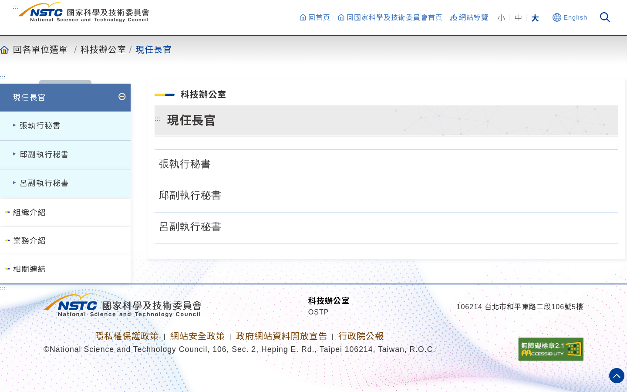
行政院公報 (361, 336)
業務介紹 (29, 241)
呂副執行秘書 (44, 183)
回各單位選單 (40, 49)
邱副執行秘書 (44, 154)
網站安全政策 (197, 336)
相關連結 (29, 269)
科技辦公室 (103, 49)
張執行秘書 (40, 126)
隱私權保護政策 (127, 336)
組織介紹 (29, 212)
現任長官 (153, 49)
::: (16, 6)
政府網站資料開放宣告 (281, 336)
